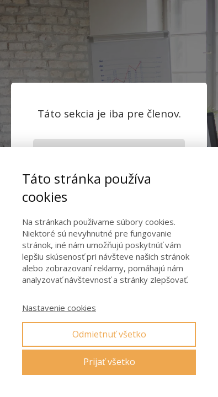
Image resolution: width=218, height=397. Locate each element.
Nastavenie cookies (59, 307)
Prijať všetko (109, 362)
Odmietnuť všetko (109, 334)
